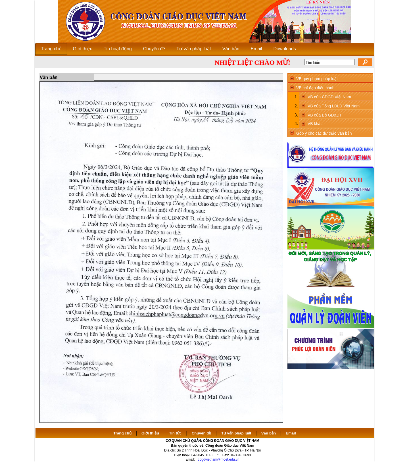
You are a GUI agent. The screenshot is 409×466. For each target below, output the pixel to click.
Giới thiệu (150, 433)
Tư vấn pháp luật (236, 433)
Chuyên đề (201, 433)
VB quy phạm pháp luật (317, 78)
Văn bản (269, 433)
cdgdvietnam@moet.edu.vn (218, 459)
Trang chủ (122, 433)
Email (291, 433)
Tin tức (175, 433)
